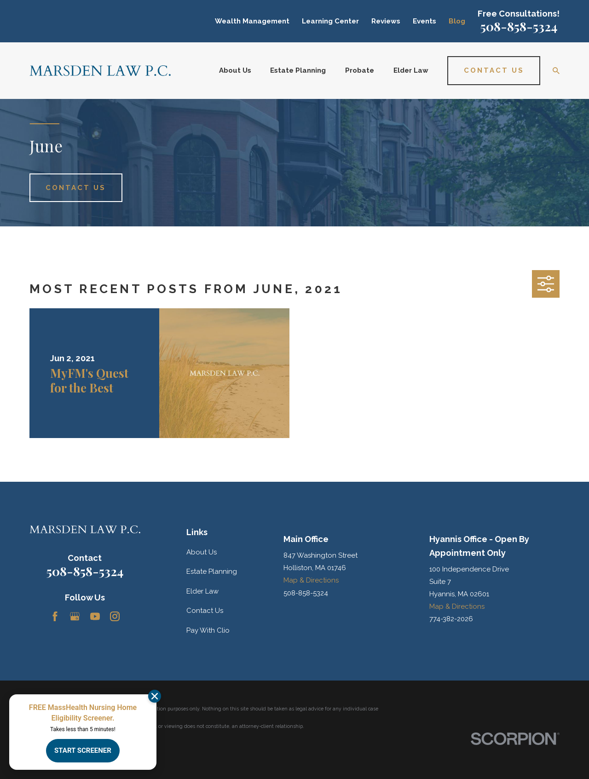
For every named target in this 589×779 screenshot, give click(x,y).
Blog (457, 21)
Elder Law (202, 591)
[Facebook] (55, 616)
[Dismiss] (154, 696)
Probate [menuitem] (359, 70)
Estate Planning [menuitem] (298, 70)
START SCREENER (82, 750)
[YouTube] (95, 616)
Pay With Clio (208, 630)
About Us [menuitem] (235, 70)
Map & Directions (311, 580)
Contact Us (204, 610)
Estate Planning (211, 571)
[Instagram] (115, 616)
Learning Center (330, 21)
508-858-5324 (518, 26)
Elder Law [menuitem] (410, 70)
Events (424, 21)
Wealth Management (252, 21)
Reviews (385, 21)
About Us (201, 552)
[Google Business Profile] (75, 616)
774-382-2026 (451, 619)
